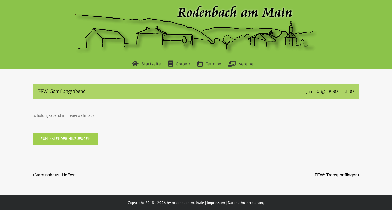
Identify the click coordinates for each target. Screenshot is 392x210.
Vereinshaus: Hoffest (55, 175)
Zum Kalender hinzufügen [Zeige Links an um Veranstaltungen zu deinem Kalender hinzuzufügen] (65, 138)
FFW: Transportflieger (336, 175)
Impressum (216, 202)
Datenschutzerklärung (246, 202)
